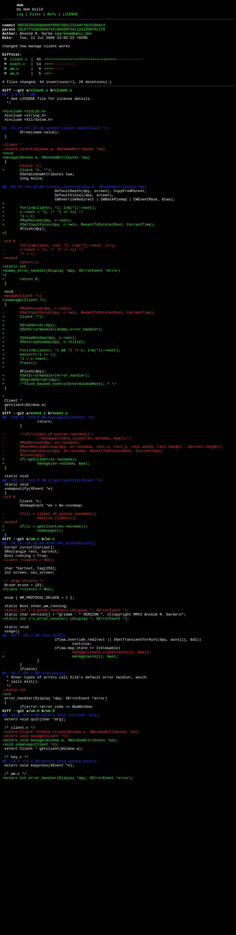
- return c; (21, 310)
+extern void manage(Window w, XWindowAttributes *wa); (60, 883)
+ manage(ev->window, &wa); (46, 551)
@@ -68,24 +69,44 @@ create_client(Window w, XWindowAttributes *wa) (74, 219)
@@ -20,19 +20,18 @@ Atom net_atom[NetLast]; (49, 647)
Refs (51, 15)
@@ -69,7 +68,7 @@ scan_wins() (34, 803)
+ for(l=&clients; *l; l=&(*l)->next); (49, 244)
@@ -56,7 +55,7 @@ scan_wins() (34, 757)
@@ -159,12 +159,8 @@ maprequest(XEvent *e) (48, 496)
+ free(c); (19, 430)
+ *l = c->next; (25, 425)
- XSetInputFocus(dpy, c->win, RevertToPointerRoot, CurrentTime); (78, 370)
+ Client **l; (23, 375)
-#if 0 (8, 284)
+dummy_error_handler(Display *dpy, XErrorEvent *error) (61, 320)
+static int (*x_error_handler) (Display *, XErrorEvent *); (65, 737)
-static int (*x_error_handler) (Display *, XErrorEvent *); (65, 727)
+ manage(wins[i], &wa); (60, 782)
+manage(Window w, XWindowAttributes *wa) (46, 184)
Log (20, 15)
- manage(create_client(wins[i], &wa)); (76, 777)
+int (6, 828)
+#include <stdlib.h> (24, 128)
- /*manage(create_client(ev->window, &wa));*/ (66, 521)
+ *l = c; (18, 254)
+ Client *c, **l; (27, 199)
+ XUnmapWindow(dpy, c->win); (39, 400)
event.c (17, 74)
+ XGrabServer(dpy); (29, 385)
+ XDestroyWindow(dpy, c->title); (43, 405)
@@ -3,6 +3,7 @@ (18, 108)
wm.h (14, 85)
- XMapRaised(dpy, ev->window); (41, 526)
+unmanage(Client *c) (24, 355)
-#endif (10, 304)
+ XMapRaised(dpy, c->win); (37, 259)
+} (4, 274)
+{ (4, 325)
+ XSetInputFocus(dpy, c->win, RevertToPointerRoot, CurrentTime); (78, 264)
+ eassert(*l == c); (29, 420)
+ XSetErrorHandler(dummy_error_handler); (52, 390)
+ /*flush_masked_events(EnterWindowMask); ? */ (59, 455)
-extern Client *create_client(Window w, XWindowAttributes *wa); (71, 873)
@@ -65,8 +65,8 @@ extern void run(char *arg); (51, 853)
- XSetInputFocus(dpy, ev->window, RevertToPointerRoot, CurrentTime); (83, 536)
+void (7, 179)
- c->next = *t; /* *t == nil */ (42, 294)
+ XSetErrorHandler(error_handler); (46, 445)
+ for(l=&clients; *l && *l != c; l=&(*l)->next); (61, 415)
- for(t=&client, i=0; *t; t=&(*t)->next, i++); (59, 289)
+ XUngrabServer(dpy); (31, 450)
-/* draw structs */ (23, 692)
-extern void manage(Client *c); (36, 878)
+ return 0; (21, 330)
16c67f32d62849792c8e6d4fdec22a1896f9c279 (61, 32)
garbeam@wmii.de (73, 37)
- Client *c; (21, 194)
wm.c (14, 79)
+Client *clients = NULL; (28, 702)
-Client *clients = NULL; (28, 667)
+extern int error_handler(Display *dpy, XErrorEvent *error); (67, 928)
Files (35, 15)
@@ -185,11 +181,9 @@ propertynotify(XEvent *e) (52, 571)
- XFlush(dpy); (24, 541)
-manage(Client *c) (21, 350)
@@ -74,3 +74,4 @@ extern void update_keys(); (50, 908)
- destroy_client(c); (39, 616)
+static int (14, 315)
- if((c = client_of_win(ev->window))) (49, 611)
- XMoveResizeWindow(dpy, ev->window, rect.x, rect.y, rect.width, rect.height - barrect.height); (112, 531)
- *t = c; (18, 299)
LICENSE (70, 15)
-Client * (12, 169)
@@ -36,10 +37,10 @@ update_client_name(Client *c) (55, 149)
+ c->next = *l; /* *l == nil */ (42, 249)
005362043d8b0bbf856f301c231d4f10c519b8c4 (61, 27)
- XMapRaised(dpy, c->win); (37, 365)
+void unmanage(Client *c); (30, 888)
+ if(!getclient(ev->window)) (39, 546)
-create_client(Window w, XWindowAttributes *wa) (53, 174)
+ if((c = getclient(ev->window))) (44, 626)
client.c (18, 68)
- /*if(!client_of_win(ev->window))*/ (48, 516)
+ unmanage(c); (32, 632)
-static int (14, 823)
